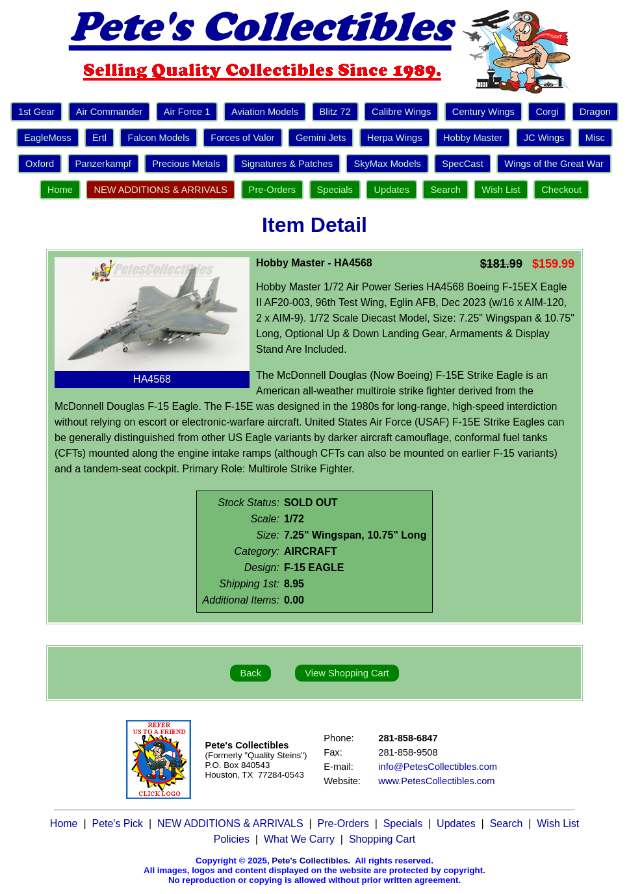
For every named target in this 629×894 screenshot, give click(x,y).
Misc (595, 138)
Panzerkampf (103, 164)
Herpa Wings (394, 138)
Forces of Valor (242, 138)
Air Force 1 (187, 112)
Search (445, 190)
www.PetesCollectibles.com (436, 781)
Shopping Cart (382, 839)
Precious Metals (186, 164)
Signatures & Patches (287, 164)
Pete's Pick (117, 823)
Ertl (99, 138)
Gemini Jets (321, 138)
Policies (232, 839)
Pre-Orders (272, 190)
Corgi (546, 112)
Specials (335, 190)
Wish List (500, 190)
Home (60, 190)
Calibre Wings (401, 112)
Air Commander (109, 112)
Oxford (39, 164)
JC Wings (544, 138)
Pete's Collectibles (310, 860)
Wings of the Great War (554, 164)
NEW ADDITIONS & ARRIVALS (160, 190)
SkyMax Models (386, 164)
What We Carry (299, 839)
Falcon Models (158, 138)
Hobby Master (472, 138)
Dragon (595, 112)
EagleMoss (47, 138)
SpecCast (462, 164)
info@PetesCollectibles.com (437, 766)
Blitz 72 (335, 112)
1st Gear (36, 112)
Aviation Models (264, 112)
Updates (391, 190)
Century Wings (483, 112)
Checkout (561, 190)
